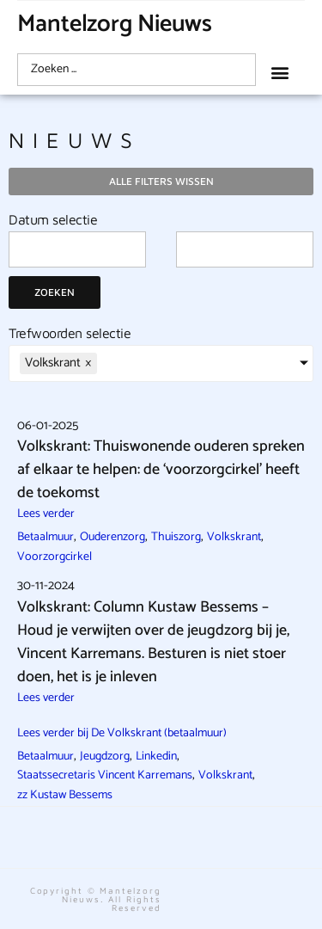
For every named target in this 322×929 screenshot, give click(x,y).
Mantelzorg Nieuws (114, 24)
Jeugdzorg (105, 757)
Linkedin (156, 757)
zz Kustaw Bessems (64, 795)
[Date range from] (77, 249)
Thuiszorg (176, 537)
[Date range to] (244, 249)
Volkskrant (234, 537)
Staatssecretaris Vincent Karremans (104, 775)
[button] (279, 72)
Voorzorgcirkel (54, 557)
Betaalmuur (45, 537)
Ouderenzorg (112, 537)
